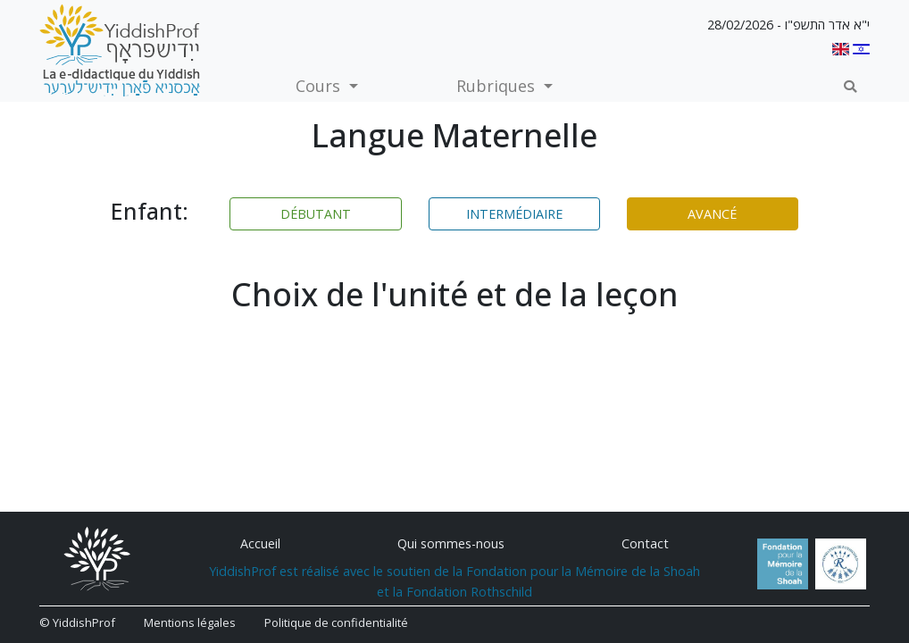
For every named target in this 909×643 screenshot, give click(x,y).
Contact (645, 543)
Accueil (260, 543)
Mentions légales (190, 622)
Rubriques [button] (497, 85)
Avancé (712, 213)
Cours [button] (320, 85)
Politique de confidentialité (336, 622)
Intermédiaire (514, 213)
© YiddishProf (77, 622)
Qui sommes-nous (451, 543)
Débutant (315, 213)
